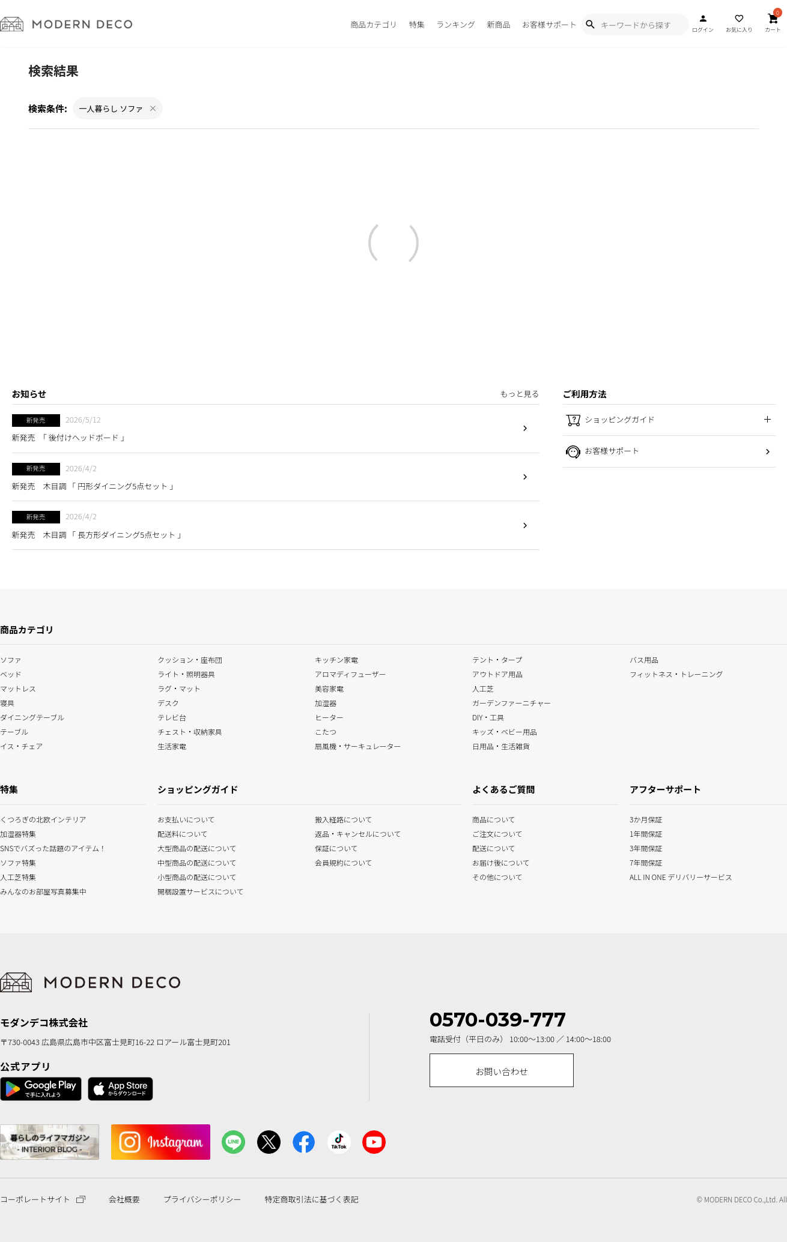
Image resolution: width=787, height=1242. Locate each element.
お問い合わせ (501, 1071)
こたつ (325, 731)
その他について (487, 876)
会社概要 (124, 1199)
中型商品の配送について (188, 861)
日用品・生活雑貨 (501, 745)
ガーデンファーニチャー (511, 702)
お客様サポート (549, 24)
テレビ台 (171, 716)
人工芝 (483, 687)
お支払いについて (186, 818)
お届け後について (487, 861)
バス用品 (644, 658)
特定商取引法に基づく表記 (311, 1199)
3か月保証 (645, 818)
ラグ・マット (179, 687)
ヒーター (329, 716)
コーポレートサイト (42, 1199)
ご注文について (487, 833)
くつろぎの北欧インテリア (14, 818)
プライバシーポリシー (202, 1199)
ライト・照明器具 (186, 672)
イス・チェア (21, 745)
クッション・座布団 (189, 658)
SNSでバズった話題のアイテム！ (14, 847)
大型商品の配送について (188, 847)
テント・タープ (497, 658)
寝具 (7, 702)
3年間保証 (645, 847)
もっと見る (519, 393)
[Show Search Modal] (590, 24)
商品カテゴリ (373, 24)
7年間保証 (645, 861)
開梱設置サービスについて (188, 890)
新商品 (498, 24)
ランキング (455, 24)
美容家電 (329, 687)
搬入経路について (343, 818)
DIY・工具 (488, 716)
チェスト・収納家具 (189, 731)
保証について (336, 847)
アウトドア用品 (497, 672)
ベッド (11, 672)
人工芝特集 (14, 876)
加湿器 (325, 702)
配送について (487, 847)
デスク (168, 702)
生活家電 (171, 745)
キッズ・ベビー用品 (504, 731)
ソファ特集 (14, 861)
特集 (417, 24)
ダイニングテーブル (32, 716)
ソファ (11, 658)
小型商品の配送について (188, 876)
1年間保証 (645, 833)
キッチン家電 (336, 658)
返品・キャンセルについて (346, 833)
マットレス (18, 687)
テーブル (14, 731)
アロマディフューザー (350, 672)
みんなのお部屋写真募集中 (14, 890)
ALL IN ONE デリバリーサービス (645, 876)
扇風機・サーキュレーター (358, 745)
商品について (487, 818)
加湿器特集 (14, 833)
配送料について (182, 833)
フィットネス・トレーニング (676, 672)
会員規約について (343, 861)
